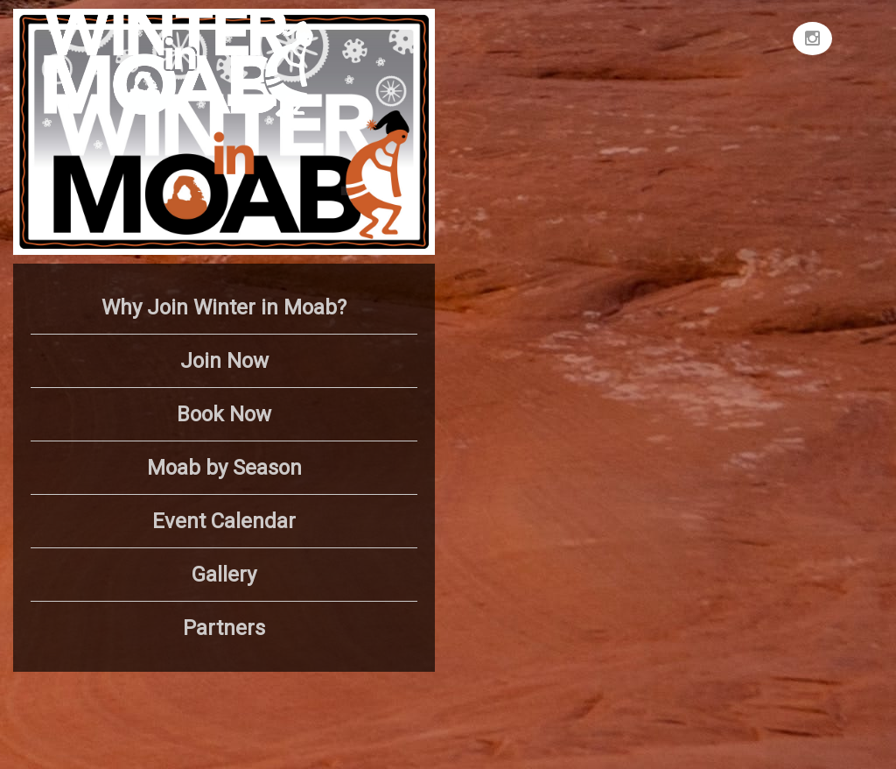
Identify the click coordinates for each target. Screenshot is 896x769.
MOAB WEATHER (668, 74)
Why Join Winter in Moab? (224, 307)
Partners (224, 628)
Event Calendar (224, 521)
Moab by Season (224, 467)
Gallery (224, 574)
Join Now (224, 361)
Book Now (224, 414)
